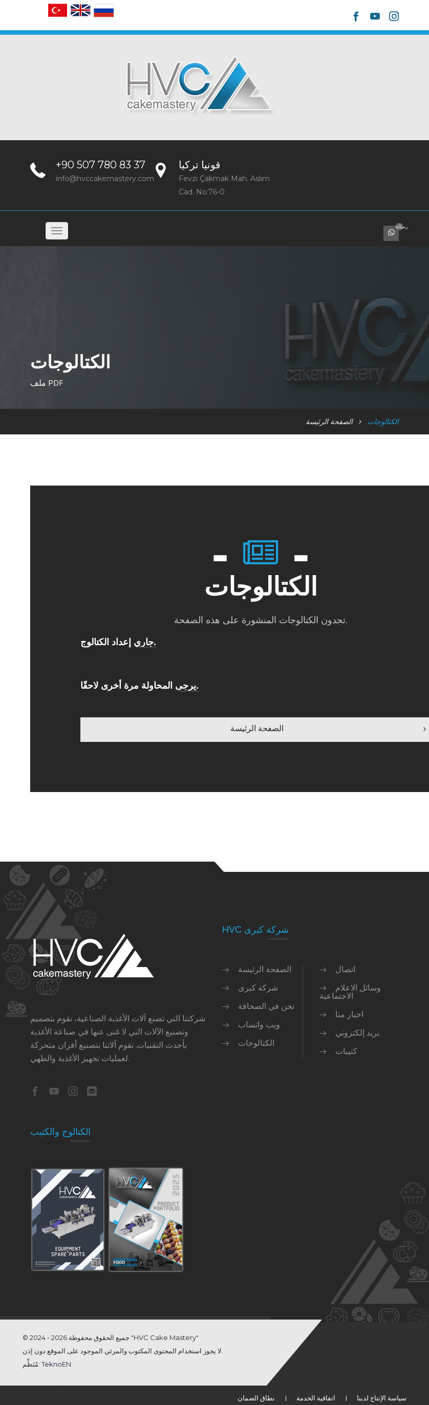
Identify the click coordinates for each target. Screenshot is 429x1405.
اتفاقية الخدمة (315, 1398)
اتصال (345, 969)
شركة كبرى (258, 987)
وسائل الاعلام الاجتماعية (350, 991)
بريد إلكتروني (357, 1032)
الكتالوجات (256, 1043)
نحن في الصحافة (266, 1006)
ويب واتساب (259, 1024)
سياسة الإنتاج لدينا (381, 1398)
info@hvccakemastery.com (105, 178)
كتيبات (346, 1051)
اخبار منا (349, 1014)
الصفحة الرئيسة (329, 421)
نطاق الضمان (256, 1398)
